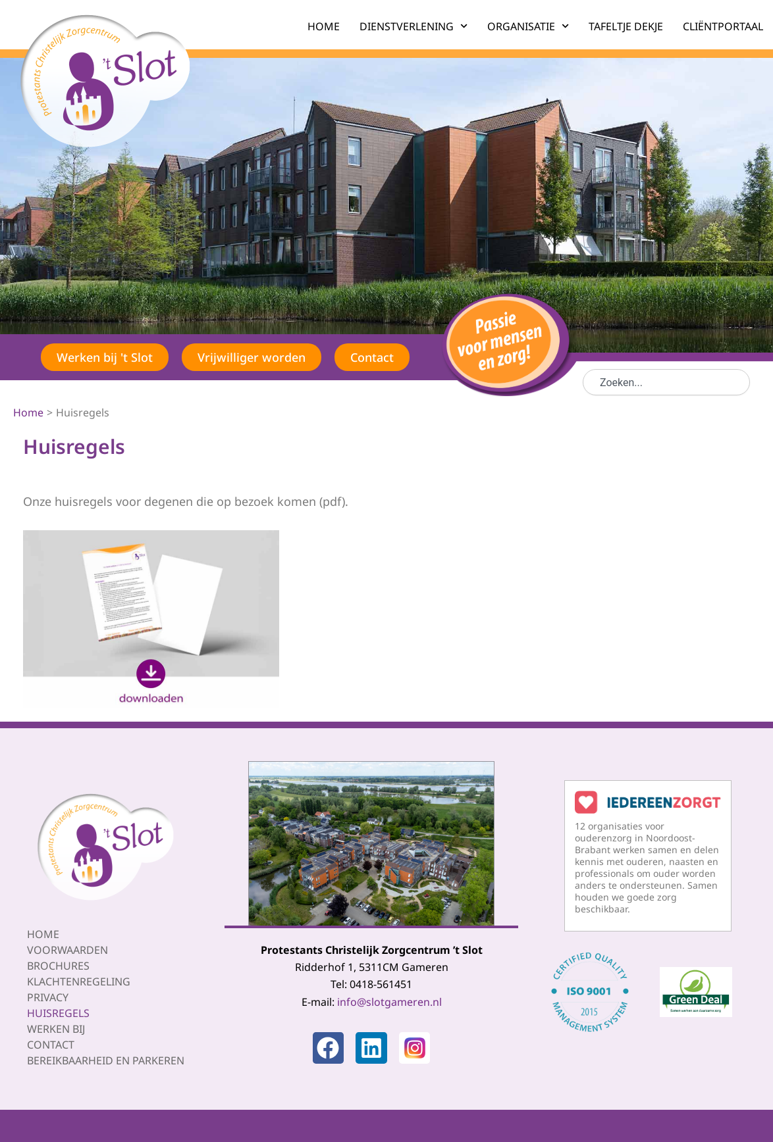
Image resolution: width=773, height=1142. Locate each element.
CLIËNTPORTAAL (723, 26)
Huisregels (58, 1012)
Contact (50, 1044)
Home (43, 933)
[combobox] (666, 382)
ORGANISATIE (528, 26)
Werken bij (56, 1028)
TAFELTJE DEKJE (626, 26)
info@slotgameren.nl (389, 1001)
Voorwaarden (67, 949)
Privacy (47, 996)
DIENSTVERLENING (413, 26)
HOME (323, 26)
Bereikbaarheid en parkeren (105, 1060)
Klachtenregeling (78, 981)
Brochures (58, 965)
